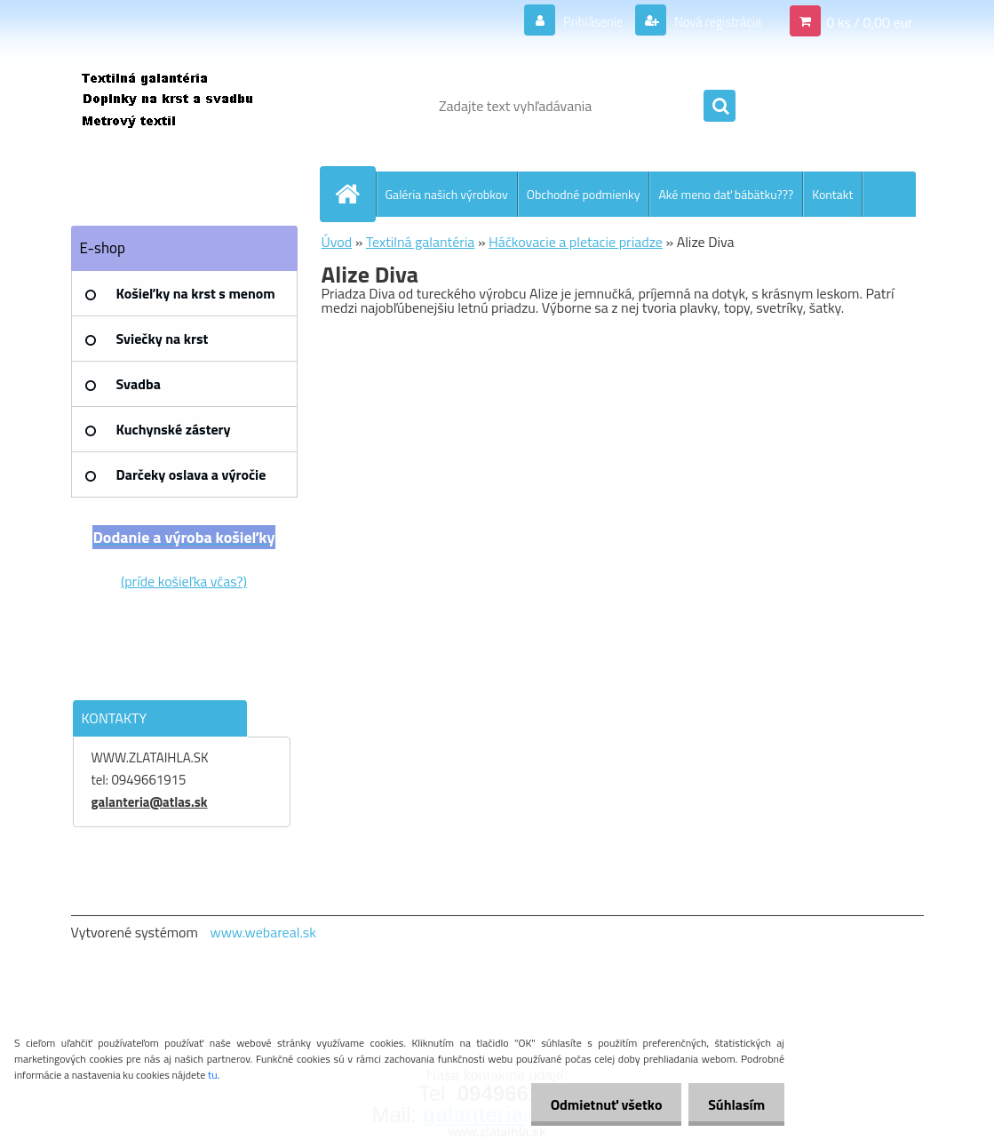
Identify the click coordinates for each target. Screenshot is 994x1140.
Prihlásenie (581, 21)
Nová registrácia (712, 21)
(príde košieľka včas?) (184, 581)
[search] (720, 107)
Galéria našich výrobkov (447, 194)
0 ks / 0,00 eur (869, 21)
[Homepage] (355, 193)
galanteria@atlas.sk (149, 802)
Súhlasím (733, 1104)
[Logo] (193, 105)
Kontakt (832, 194)
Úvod (337, 241)
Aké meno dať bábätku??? (725, 194)
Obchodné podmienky (583, 194)
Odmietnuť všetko (598, 1104)
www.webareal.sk (263, 932)
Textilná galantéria (420, 241)
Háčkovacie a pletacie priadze (576, 241)
